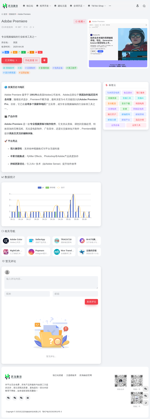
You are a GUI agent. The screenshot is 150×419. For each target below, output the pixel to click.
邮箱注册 (112, 120)
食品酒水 (128, 92)
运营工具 (136, 125)
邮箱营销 (140, 114)
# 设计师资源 (9, 72)
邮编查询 (126, 114)
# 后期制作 (30, 68)
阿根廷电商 (138, 109)
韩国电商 (140, 103)
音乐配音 (112, 103)
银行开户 (112, 114)
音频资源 (112, 98)
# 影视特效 (44, 68)
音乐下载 (126, 103)
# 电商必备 (58, 68)
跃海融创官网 (86, 375)
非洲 (125, 109)
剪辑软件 (12, 14)
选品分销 (140, 120)
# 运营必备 (24, 72)
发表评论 (91, 301)
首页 (5, 14)
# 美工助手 (71, 68)
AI (32, 164)
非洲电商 (112, 109)
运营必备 (115, 125)
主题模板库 (71, 375)
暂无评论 (10, 261)
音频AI (141, 98)
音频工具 (127, 98)
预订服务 (140, 92)
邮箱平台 (126, 120)
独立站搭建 (58, 375)
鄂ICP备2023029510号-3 (52, 412)
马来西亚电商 (113, 92)
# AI (20, 68)
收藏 (80, 21)
